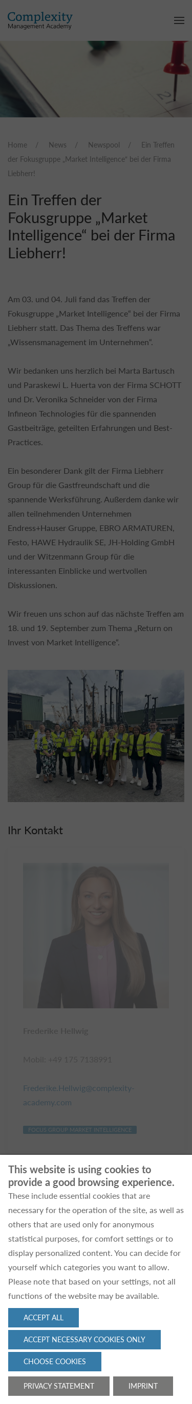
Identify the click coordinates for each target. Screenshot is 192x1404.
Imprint (143, 1386)
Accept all (43, 1317)
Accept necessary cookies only (84, 1339)
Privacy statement (59, 1386)
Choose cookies (55, 1361)
